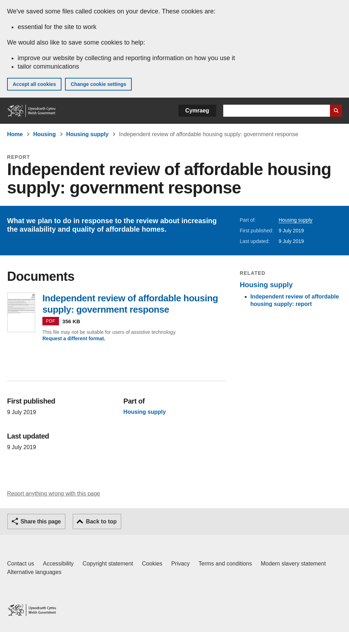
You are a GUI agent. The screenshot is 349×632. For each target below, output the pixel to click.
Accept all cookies (34, 84)
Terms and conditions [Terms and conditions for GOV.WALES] (225, 564)
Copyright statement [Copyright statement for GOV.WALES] (108, 564)
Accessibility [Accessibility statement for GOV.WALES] (58, 564)
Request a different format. (73, 338)
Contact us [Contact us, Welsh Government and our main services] (20, 564)
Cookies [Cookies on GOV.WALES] (152, 564)
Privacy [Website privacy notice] (180, 564)
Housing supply (87, 134)
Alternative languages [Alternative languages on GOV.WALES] (34, 572)
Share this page (40, 521)
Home (15, 134)
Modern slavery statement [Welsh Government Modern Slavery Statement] (293, 564)
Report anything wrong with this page (53, 494)
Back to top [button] (101, 521)
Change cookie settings (98, 84)
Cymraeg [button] (197, 111)
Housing (44, 134)
